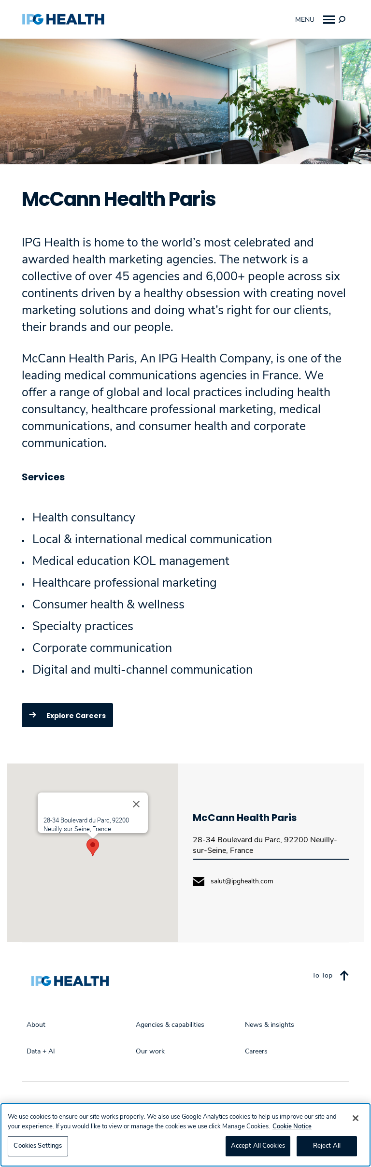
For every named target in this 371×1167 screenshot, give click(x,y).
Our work (150, 1051)
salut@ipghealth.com (242, 881)
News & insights (269, 1025)
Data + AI (41, 1051)
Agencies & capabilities (170, 1025)
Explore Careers (65, 714)
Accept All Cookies (258, 1145)
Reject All (327, 1145)
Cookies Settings (38, 1145)
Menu (315, 19)
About (36, 1025)
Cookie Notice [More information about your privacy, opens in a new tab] (292, 1126)
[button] (92, 847)
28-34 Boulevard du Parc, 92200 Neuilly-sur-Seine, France (265, 845)
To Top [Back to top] (330, 975)
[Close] (136, 804)
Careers (256, 1051)
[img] (342, 19)
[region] (185, 1135)
